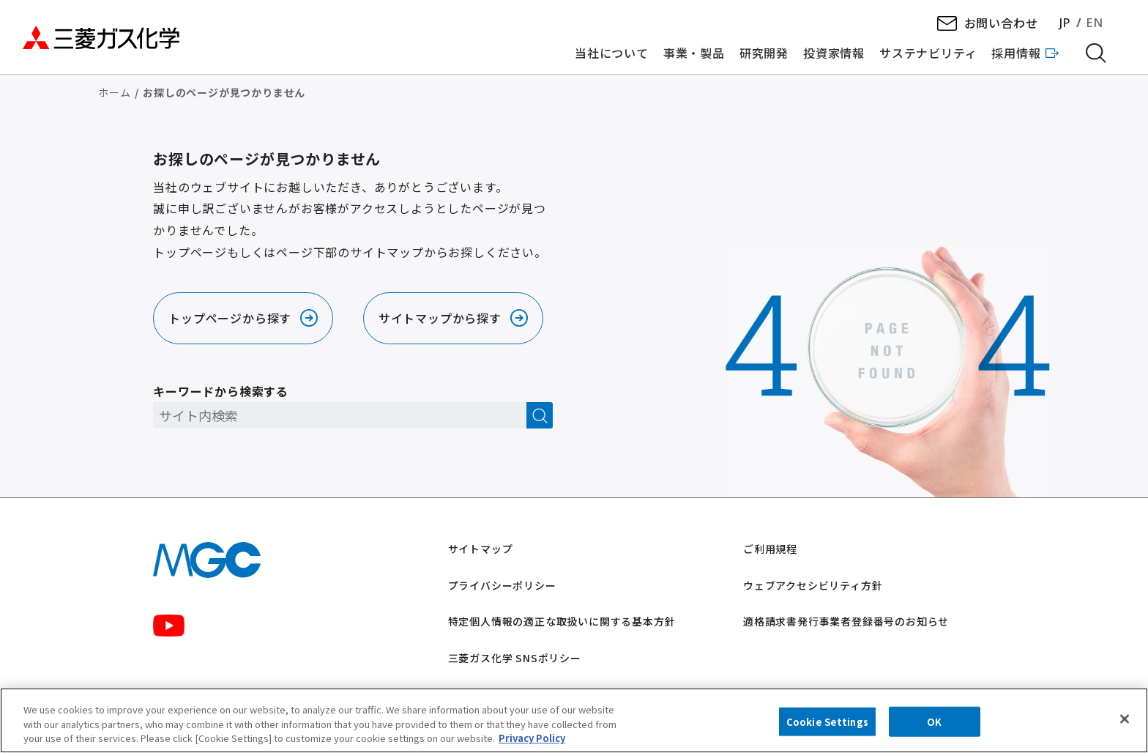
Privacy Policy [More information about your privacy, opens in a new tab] (532, 742)
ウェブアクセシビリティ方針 (812, 585)
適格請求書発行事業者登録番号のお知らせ (846, 621)
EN (1094, 23)
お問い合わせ (1001, 22)
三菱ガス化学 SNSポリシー (514, 657)
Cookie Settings (827, 725)
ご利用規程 (770, 548)
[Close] (1124, 722)
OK (934, 725)
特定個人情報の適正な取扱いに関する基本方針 (562, 621)
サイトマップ (480, 548)
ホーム (114, 92)
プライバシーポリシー (502, 585)
